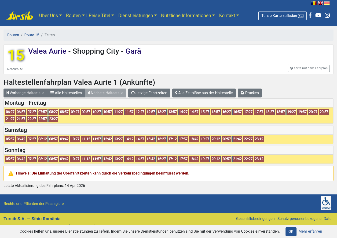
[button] (282, 15)
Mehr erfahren (310, 231)
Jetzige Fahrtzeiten (149, 93)
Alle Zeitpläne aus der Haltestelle (204, 93)
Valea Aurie (48, 51)
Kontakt (227, 15)
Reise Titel (99, 15)
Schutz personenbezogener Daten (305, 218)
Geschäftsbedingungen (255, 218)
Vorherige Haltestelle (25, 93)
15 (15, 55)
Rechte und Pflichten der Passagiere (34, 203)
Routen (73, 15)
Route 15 (31, 35)
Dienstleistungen (135, 15)
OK (291, 231)
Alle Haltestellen (66, 93)
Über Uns (48, 15)
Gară (132, 51)
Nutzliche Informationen (186, 15)
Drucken (250, 93)
